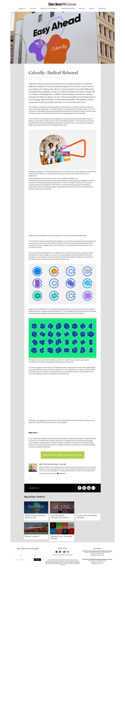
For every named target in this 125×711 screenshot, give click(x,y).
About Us (22, 8)
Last (35, 555)
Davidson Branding (62, 4)
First (21, 555)
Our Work (33, 8)
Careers (91, 8)
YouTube (64, 552)
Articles (82, 8)
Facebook (56, 552)
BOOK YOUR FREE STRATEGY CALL (62, 455)
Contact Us (102, 8)
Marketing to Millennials (48, 8)
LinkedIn (61, 473)
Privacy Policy (56, 554)
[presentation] (28, 566)
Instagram (68, 552)
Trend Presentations (68, 8)
